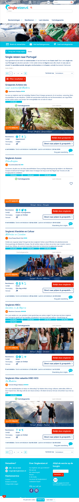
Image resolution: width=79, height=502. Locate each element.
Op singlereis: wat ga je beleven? (39, 468)
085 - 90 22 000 (13, 468)
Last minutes (44, 20)
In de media (33, 477)
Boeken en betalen (11, 481)
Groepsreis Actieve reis (39, 86)
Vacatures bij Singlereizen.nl (37, 479)
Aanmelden (58, 474)
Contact (7, 479)
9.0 (48, 2)
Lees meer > (9, 68)
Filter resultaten (16, 79)
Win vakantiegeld (34, 472)
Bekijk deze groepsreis (62, 137)
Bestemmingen (14, 20)
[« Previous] (7, 73)
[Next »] (25, 73)
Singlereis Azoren (39, 159)
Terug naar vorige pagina (15, 51)
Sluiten (41, 500)
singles (59, 483)
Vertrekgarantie (58, 20)
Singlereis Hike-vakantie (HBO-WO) (39, 379)
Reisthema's (29, 20)
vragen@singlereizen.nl (15, 471)
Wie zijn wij (32, 470)
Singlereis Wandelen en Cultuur (39, 233)
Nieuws (31, 474)
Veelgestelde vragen (11, 484)
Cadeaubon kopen (34, 481)
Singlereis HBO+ (39, 306)
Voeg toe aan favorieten (71, 110)
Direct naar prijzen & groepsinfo (58, 143)
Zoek (71, 2)
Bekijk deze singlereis (63, 211)
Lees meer (50, 500)
